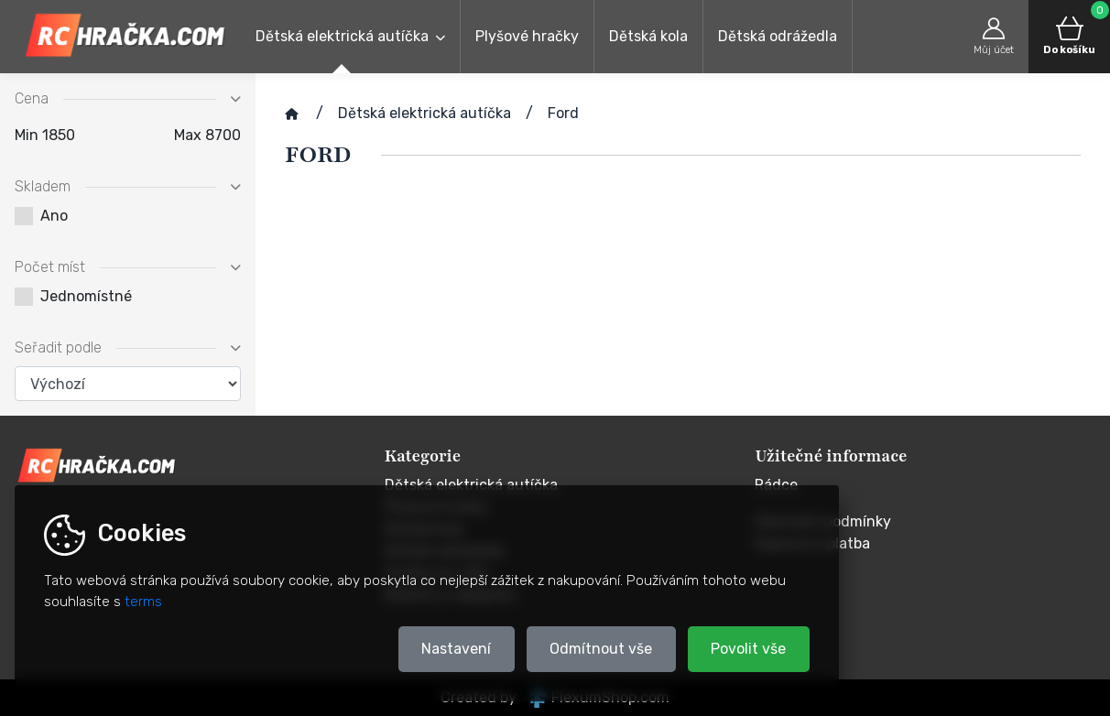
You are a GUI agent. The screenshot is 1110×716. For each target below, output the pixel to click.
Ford (563, 113)
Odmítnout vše (601, 648)
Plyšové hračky (527, 36)
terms (143, 601)
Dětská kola (648, 36)
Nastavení (456, 648)
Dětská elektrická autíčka (342, 36)
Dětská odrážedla (777, 36)
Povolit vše (748, 648)
